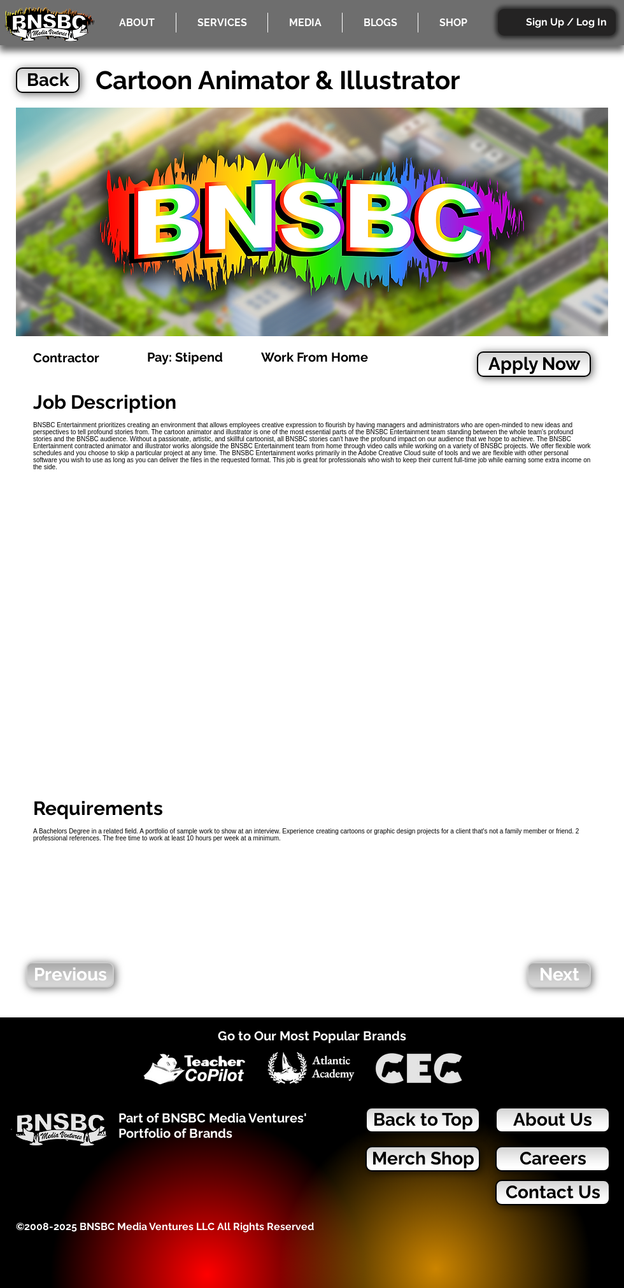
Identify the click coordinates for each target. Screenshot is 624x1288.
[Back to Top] (422, 1120)
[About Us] (552, 1120)
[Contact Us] (552, 1192)
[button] (221, 22)
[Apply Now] (534, 364)
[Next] (559, 974)
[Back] (48, 80)
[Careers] (552, 1158)
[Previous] (70, 974)
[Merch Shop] (422, 1158)
